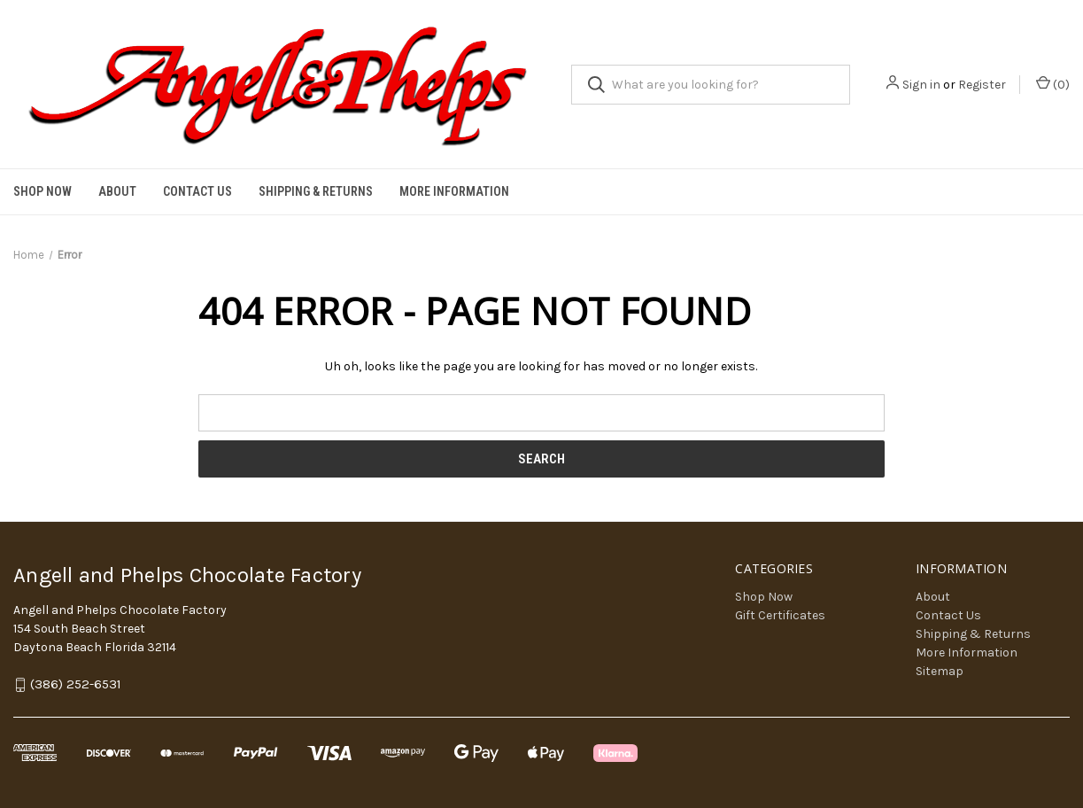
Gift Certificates (780, 615)
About (117, 191)
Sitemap (939, 671)
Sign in (921, 84)
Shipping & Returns (316, 191)
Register (982, 84)
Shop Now (42, 191)
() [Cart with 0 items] (1053, 83)
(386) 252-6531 (75, 685)
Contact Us (197, 191)
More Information (454, 191)
